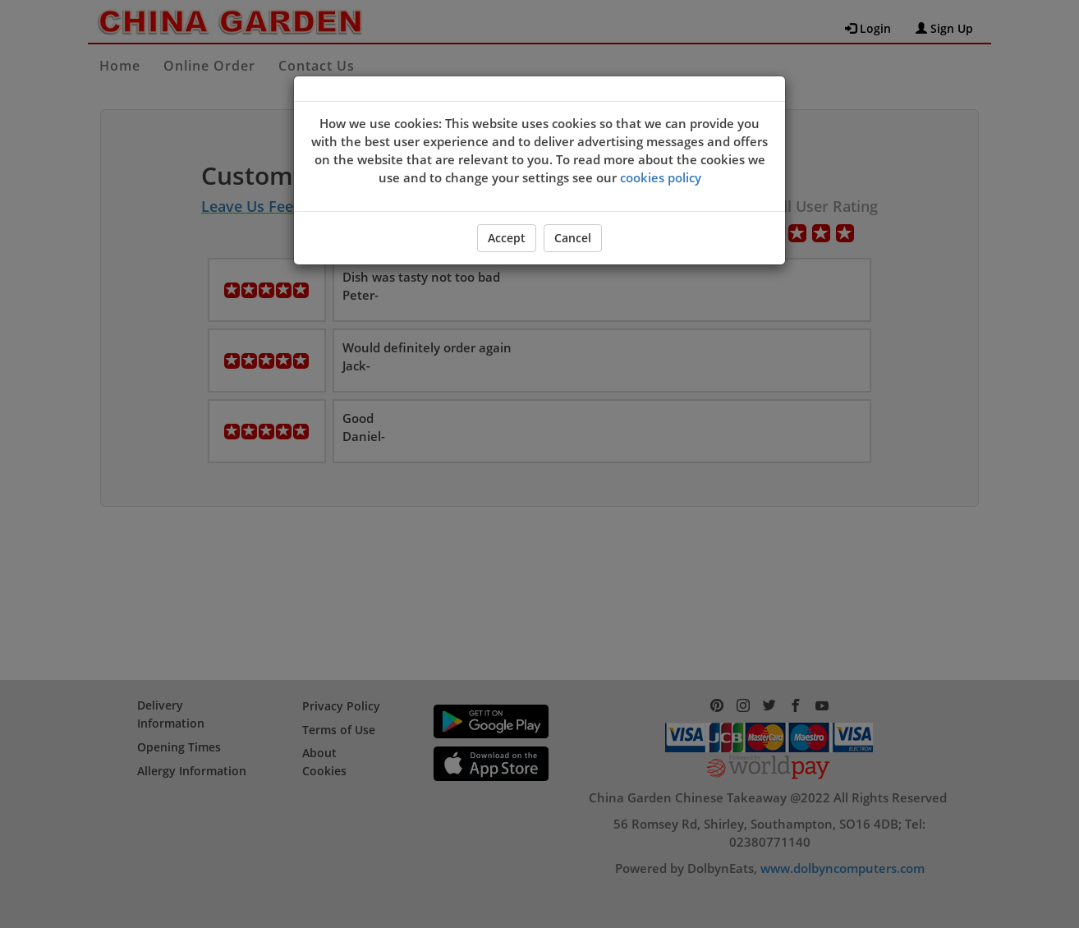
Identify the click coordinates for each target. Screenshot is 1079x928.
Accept (507, 238)
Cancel (572, 238)
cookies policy (660, 177)
